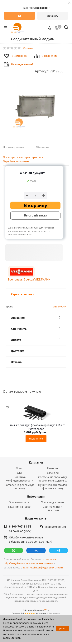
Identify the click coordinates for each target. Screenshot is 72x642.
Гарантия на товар (19, 506)
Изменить (52, 15)
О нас (19, 468)
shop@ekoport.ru (55, 526)
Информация (36, 496)
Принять (63, 628)
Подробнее (36, 438)
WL (46, 610)
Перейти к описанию (16, 161)
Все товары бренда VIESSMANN (29, 279)
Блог (19, 472)
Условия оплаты (19, 502)
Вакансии (53, 472)
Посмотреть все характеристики (23, 157)
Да (19, 15)
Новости (52, 468)
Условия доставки (52, 502)
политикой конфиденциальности (42, 567)
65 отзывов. (53, 613)
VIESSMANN (59, 306)
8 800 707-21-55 (20, 526)
